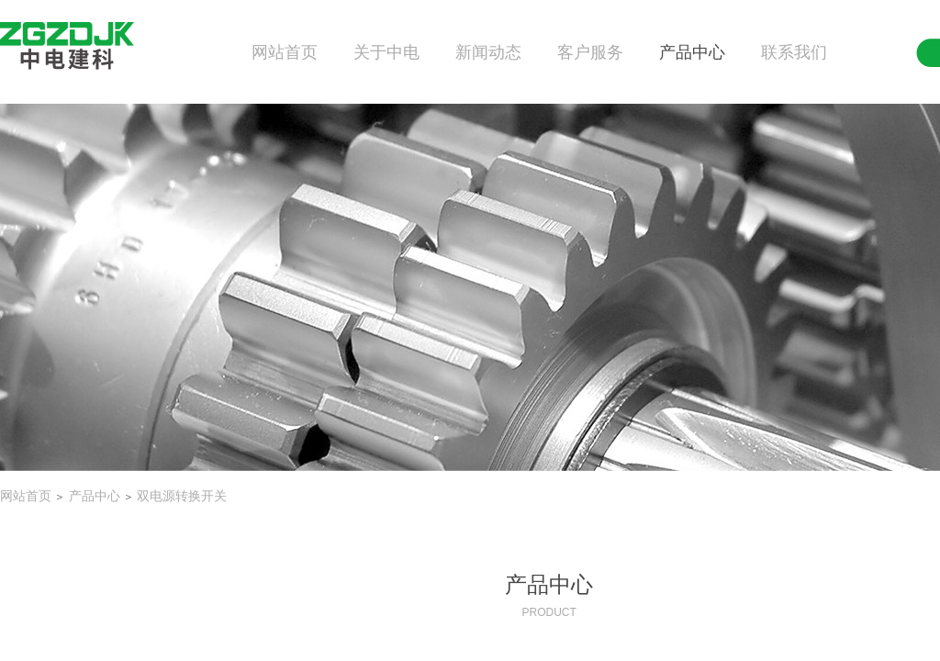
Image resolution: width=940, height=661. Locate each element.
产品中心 (692, 52)
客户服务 (590, 52)
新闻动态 (488, 52)
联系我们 (794, 52)
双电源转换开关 (182, 496)
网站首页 (285, 52)
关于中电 (386, 52)
